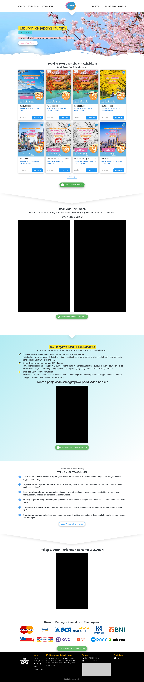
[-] (115, 658)
